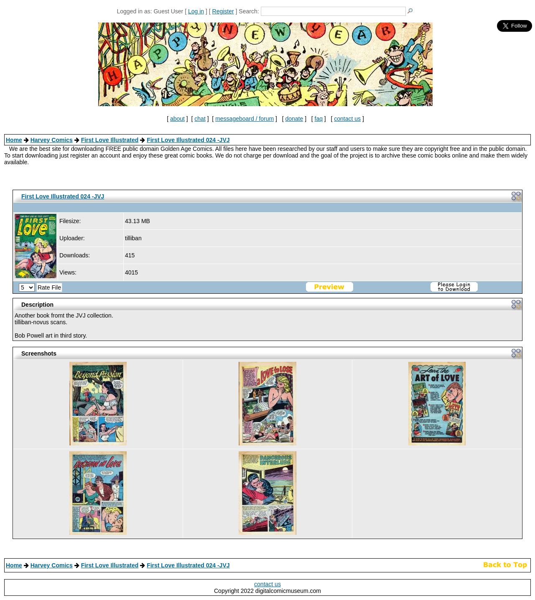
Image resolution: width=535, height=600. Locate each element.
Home (14, 140)
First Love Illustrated (110, 140)
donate (294, 118)
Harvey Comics (52, 140)
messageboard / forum (244, 118)
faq (319, 118)
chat (199, 118)
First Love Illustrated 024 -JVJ (188, 140)
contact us (347, 118)
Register (223, 11)
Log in (196, 11)
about (177, 118)
